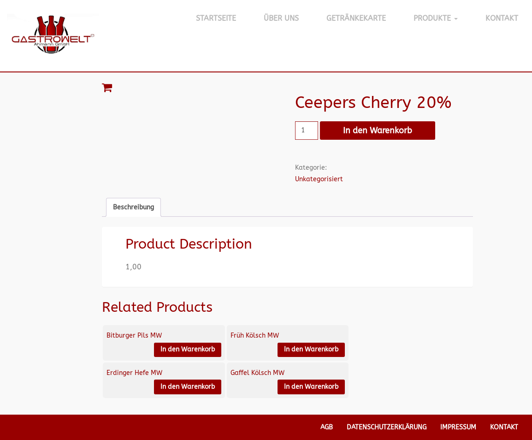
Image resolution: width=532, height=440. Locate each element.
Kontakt (501, 18)
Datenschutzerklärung (386, 427)
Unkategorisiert (319, 179)
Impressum (458, 427)
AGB (326, 427)
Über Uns (281, 18)
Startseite (216, 18)
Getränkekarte (356, 18)
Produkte (436, 18)
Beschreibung (133, 207)
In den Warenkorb (377, 130)
